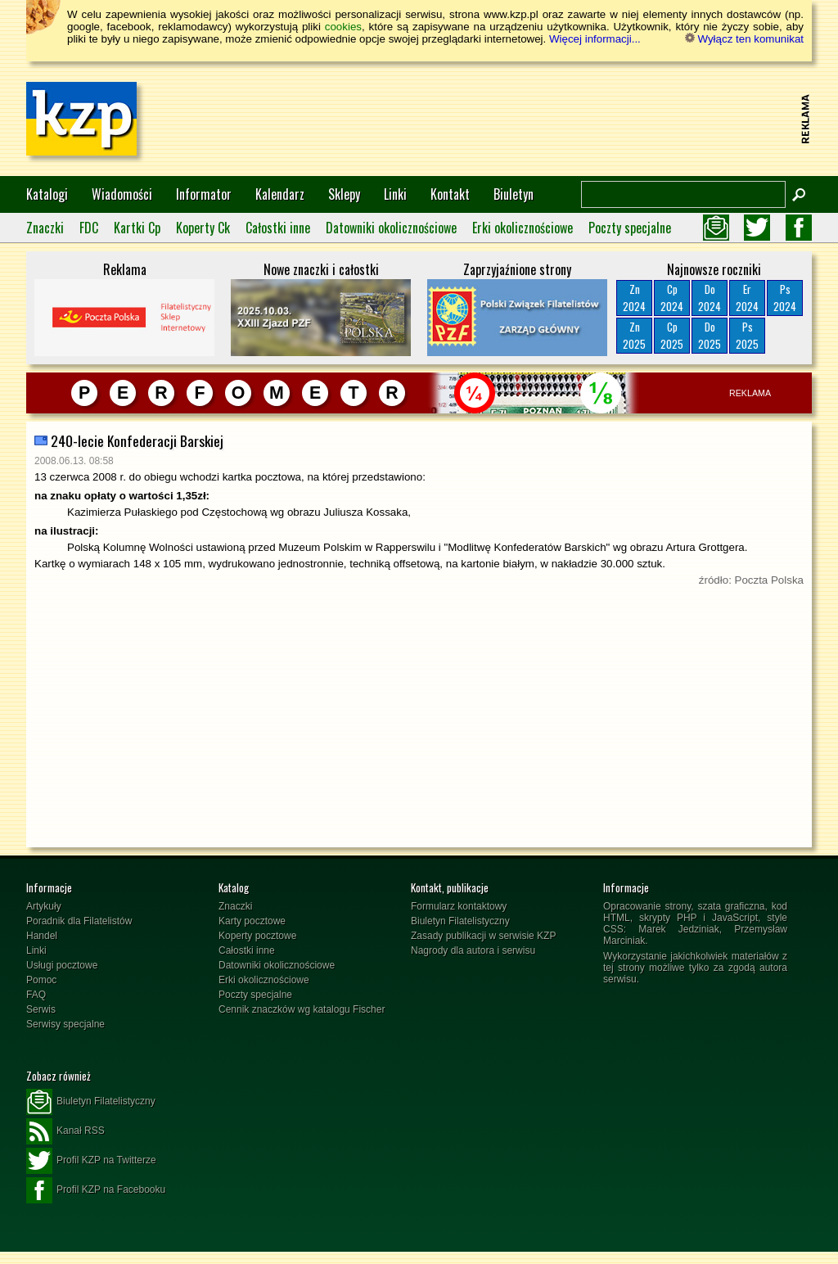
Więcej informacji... (595, 39)
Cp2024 (671, 297)
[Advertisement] (497, 119)
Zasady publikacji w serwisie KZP (483, 935)
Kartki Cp (137, 227)
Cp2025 (671, 335)
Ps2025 (747, 335)
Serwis (41, 1009)
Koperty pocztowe (257, 935)
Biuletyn (513, 194)
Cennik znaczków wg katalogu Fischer (302, 1009)
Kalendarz (279, 194)
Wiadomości (122, 194)
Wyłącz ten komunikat (744, 39)
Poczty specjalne (629, 227)
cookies (343, 26)
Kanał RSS (65, 1131)
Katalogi (47, 194)
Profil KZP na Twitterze (91, 1161)
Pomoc (41, 980)
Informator (204, 194)
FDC (88, 227)
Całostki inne (278, 227)
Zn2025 (634, 335)
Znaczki (45, 227)
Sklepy (344, 194)
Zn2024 (634, 297)
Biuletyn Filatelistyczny (460, 921)
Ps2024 (784, 297)
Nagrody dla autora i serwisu (473, 950)
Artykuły (43, 906)
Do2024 (709, 297)
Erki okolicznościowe (522, 227)
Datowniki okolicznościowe (391, 227)
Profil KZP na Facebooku (95, 1190)
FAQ (36, 994)
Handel (41, 935)
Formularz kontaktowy (459, 906)
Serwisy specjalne (65, 1024)
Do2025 (709, 335)
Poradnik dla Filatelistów (79, 921)
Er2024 (747, 297)
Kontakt (450, 194)
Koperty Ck (203, 227)
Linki (395, 194)
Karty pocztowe (252, 921)
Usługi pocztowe (61, 965)
